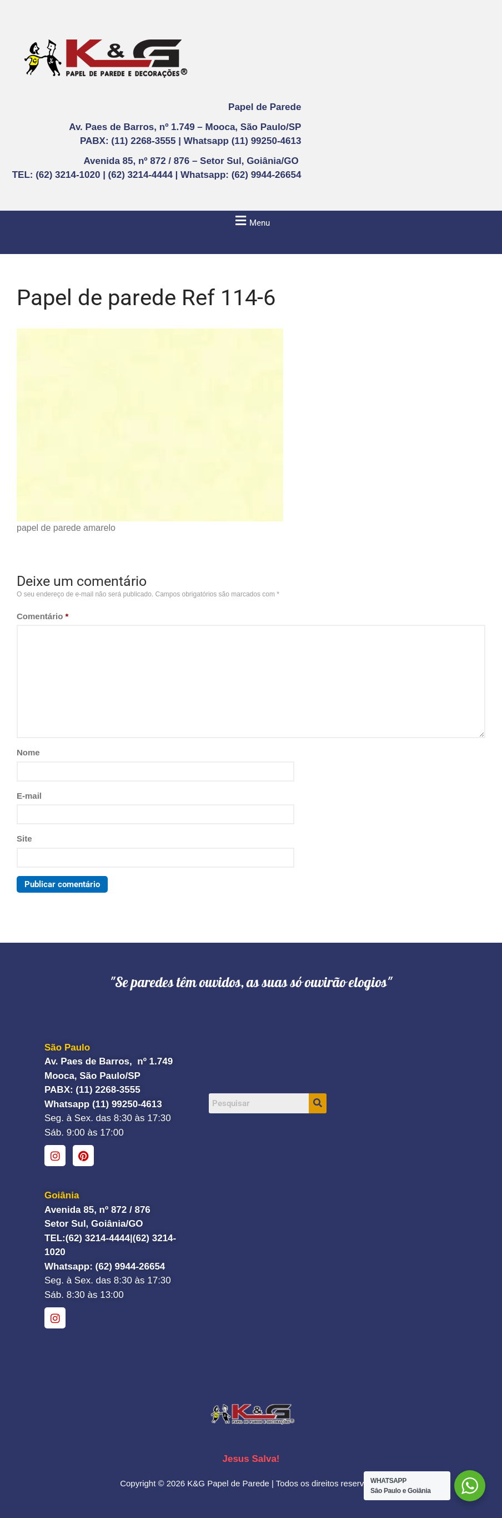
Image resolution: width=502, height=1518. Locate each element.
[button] (251, 221)
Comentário (42, 616)
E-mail (29, 795)
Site (24, 838)
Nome (28, 752)
